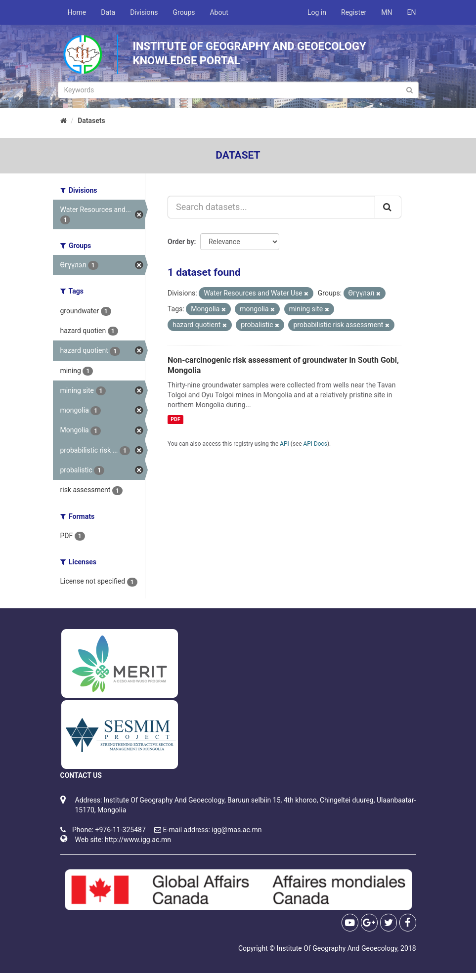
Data (108, 12)
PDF (175, 419)
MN (386, 12)
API (284, 443)
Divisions (144, 12)
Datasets (91, 121)
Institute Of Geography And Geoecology (337, 948)
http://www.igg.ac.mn (138, 840)
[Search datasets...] (271, 207)
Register (353, 12)
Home (77, 12)
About (219, 12)
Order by (181, 242)
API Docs (315, 443)
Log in (316, 12)
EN (411, 12)
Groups (184, 12)
